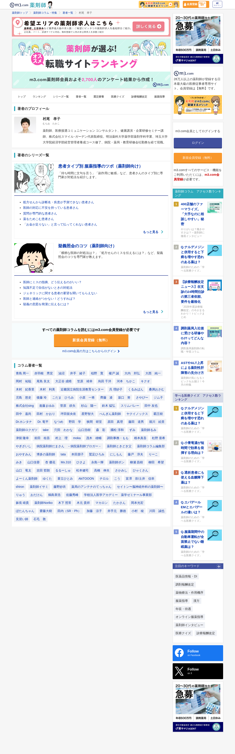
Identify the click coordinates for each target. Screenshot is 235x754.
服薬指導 (159, 96)
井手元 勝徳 (116, 511)
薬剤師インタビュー (189, 625)
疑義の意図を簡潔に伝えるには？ (46, 304)
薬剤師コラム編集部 (151, 446)
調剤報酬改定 (185, 584)
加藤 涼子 (94, 511)
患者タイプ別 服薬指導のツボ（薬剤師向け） (100, 166)
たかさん (119, 503)
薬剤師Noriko (43, 503)
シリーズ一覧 (61, 96)
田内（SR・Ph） (69, 511)
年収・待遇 (183, 609)
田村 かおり (46, 414)
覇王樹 (158, 414)
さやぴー (142, 397)
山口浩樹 (84, 430)
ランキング (39, 96)
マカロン (101, 503)
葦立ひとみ (65, 478)
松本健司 (82, 470)
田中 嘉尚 (23, 414)
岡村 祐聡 (23, 381)
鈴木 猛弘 (108, 405)
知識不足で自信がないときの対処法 (47, 287)
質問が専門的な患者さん (40, 213)
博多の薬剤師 (46, 454)
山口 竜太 (23, 470)
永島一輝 (97, 462)
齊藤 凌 (106, 397)
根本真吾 (140, 438)
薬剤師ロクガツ (26, 430)
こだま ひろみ (63, 397)
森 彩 (100, 430)
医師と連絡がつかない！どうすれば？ (49, 298)
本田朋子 (77, 454)
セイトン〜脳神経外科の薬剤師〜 (140, 486)
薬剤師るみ (148, 430)
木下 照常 (64, 503)
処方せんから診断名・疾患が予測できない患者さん (58, 202)
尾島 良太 (43, 381)
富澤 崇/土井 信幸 (140, 478)
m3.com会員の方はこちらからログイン (91, 351)
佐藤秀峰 (72, 495)
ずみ (132, 430)
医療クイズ (117, 96)
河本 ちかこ (126, 381)
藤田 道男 (136, 421)
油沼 (61, 373)
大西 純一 (153, 373)
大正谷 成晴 (63, 381)
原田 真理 (115, 421)
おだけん (36, 495)
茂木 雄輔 (94, 438)
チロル (104, 478)
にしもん (116, 454)
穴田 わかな (63, 430)
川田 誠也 (157, 511)
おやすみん (23, 454)
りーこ (153, 454)
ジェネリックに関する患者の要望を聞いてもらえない (60, 293)
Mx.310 (66, 462)
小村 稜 (137, 511)
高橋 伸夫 (101, 470)
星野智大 (87, 414)
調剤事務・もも (118, 438)
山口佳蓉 (33, 462)
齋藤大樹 (46, 511)
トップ (22, 96)
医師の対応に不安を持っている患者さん (51, 207)
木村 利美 (47, 389)
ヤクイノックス (137, 414)
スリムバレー (130, 405)
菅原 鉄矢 (68, 405)
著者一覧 (68, 12)
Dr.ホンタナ (24, 421)
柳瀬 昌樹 (136, 462)
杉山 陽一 (88, 405)
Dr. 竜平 (42, 421)
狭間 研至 (94, 421)
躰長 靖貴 (22, 503)
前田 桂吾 (42, 438)
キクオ (145, 381)
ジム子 (158, 397)
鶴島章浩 (54, 495)
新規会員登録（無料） (91, 340)
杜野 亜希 (158, 438)
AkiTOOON (86, 478)
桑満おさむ (156, 389)
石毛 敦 (39, 519)
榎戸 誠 (114, 373)
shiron (20, 486)
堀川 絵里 (157, 421)
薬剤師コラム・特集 (45, 12)
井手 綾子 (77, 373)
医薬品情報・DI (186, 576)
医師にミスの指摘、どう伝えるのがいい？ (52, 282)
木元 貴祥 (83, 503)
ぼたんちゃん (25, 511)
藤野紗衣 (60, 486)
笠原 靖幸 (85, 381)
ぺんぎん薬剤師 (110, 414)
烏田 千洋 (104, 381)
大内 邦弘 (132, 373)
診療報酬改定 (139, 96)
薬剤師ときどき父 (119, 446)
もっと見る (153, 232)
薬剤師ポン (116, 462)
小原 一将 (87, 397)
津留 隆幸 (22, 438)
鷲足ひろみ (96, 454)
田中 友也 (151, 405)
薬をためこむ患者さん (38, 219)
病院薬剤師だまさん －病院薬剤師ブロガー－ (69, 446)
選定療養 (98, 96)
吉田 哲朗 (43, 470)
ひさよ (81, 462)
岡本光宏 (137, 503)
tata (63, 454)
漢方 (196, 600)
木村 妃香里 (25, 389)
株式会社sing (25, 405)
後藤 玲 (42, 397)
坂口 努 (124, 397)
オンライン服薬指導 (189, 617)
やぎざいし (23, 446)
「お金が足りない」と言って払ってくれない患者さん (60, 224)
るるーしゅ (63, 470)
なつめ (58, 421)
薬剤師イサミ (39, 486)
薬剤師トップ (20, 12)
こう (117, 478)
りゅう (20, 495)
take (45, 430)
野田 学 (75, 421)
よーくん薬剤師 (26, 478)
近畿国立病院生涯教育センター (82, 389)
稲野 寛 (97, 373)
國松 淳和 (117, 430)
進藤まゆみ (47, 405)
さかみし (121, 470)
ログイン (217, 4)
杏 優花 (50, 462)
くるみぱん (135, 389)
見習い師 (22, 519)
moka (77, 438)
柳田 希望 (156, 462)
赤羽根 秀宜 (43, 373)
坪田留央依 (68, 414)
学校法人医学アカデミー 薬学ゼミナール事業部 (118, 495)
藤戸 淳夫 (135, 454)
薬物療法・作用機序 (189, 592)
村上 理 (61, 438)
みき (19, 462)
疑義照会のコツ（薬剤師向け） (87, 246)
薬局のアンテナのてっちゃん (91, 486)
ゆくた (47, 478)
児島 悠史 (23, 397)
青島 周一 (22, 373)
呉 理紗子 (115, 389)
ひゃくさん (140, 470)
